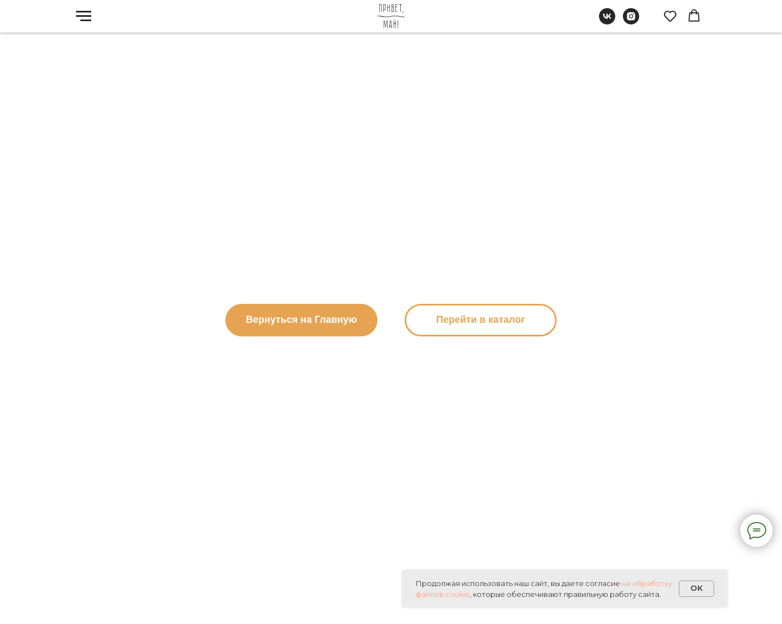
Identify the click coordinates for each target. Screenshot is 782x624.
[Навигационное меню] (83, 16)
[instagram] (631, 21)
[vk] (607, 21)
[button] (670, 15)
